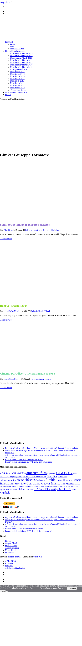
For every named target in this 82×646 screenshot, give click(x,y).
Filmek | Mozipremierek (15, 51)
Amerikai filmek (12, 548)
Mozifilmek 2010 (17, 88)
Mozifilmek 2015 (17, 76)
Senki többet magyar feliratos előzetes (25, 224)
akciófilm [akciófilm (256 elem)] (21, 473)
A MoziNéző (10, 561)
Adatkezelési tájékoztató (15, 568)
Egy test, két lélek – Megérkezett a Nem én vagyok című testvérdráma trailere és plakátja (41, 448)
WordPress (37, 557)
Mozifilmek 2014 (17, 78)
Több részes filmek (18, 90)
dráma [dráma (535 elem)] (20, 480)
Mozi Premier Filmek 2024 (21, 56)
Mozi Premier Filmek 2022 (21, 60)
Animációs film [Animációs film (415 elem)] (64, 473)
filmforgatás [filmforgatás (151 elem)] (40, 480)
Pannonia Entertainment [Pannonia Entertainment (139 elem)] (42, 486)
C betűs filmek (38, 379)
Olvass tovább (6, 239)
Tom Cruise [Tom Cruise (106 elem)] (29, 489)
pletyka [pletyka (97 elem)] (53, 486)
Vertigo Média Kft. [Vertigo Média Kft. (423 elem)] (60, 489)
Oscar (12, 44)
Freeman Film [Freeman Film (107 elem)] (10, 484)
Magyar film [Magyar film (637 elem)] (48, 483)
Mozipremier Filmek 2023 (21, 58)
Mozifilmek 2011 (17, 85)
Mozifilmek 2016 (17, 74)
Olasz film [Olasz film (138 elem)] (24, 486)
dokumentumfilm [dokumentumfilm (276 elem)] (8, 480)
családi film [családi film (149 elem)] (62, 477)
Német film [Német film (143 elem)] (16, 486)
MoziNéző (8, 230)
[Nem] (7, 591)
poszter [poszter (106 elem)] (58, 486)
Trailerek (60, 230)
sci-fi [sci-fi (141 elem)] (7, 489)
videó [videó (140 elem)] (73, 489)
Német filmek (10, 550)
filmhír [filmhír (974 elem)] (50, 480)
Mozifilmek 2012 (17, 83)
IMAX (13, 46)
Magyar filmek (11, 543)
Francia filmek (11, 545)
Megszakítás (7, 2)
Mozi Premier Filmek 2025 (21, 53)
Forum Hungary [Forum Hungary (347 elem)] (63, 480)
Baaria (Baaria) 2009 (14, 305)
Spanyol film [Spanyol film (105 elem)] (14, 489)
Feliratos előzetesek (33, 230)
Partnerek (9, 566)
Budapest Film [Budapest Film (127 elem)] (41, 477)
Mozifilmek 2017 (17, 72)
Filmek (8, 95)
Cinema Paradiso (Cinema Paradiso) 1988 (27, 373)
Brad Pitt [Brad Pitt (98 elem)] (25, 477)
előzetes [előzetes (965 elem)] (30, 480)
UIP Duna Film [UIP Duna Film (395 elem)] (42, 489)
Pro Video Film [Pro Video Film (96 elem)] (65, 486)
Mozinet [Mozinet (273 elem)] (70, 483)
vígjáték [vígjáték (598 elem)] (5, 492)
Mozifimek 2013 (17, 81)
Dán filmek (9, 552)
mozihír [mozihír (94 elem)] (63, 484)
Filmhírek (9, 42)
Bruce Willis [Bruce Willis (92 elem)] (32, 476)
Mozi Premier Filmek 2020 (21, 65)
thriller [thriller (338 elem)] (21, 489)
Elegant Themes (14, 557)
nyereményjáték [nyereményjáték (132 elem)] (5, 486)
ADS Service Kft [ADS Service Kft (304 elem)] (8, 473)
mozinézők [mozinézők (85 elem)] (77, 484)
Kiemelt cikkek (49, 230)
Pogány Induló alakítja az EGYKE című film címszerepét (29, 462)
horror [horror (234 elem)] (17, 484)
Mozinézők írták (17, 49)
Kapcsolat (9, 563)
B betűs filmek (37, 311)
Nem (3, 591)
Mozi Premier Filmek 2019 (21, 67)
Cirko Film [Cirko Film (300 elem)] (52, 476)
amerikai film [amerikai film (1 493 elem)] (36, 473)
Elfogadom (72, 588)
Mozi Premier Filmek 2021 (21, 62)
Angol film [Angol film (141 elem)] (51, 474)
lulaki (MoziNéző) (11, 311)
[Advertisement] (24, 126)
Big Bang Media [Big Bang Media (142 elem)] (16, 477)
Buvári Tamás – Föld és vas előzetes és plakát (24, 459)
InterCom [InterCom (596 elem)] (26, 483)
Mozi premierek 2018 (19, 69)
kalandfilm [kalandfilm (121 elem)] (36, 484)
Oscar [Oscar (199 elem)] (30, 486)
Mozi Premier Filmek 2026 (16, 92)
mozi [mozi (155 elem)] (58, 484)
